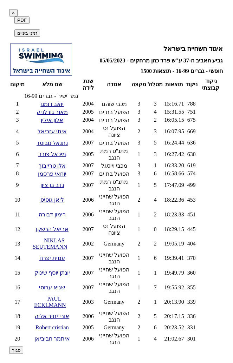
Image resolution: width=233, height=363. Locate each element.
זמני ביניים (27, 33)
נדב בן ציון (52, 185)
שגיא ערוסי (52, 287)
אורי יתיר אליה (52, 316)
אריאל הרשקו (52, 229)
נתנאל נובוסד (52, 143)
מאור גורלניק (52, 112)
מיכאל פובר (52, 154)
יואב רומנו (52, 104)
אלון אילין (52, 120)
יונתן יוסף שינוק (52, 273)
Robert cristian (52, 327)
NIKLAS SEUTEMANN (50, 243)
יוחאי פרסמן (52, 174)
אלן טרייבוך (52, 166)
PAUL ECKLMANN (50, 302)
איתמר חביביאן (52, 339)
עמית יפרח (52, 258)
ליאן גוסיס (52, 200)
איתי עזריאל (52, 131)
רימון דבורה (52, 214)
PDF (22, 20)
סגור (16, 350)
